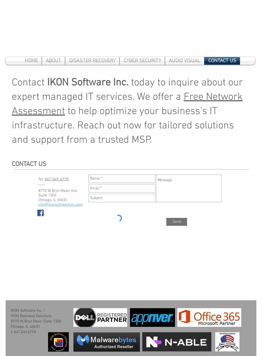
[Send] (176, 222)
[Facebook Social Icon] (40, 213)
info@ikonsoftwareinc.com (60, 204)
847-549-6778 (56, 179)
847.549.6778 (25, 332)
